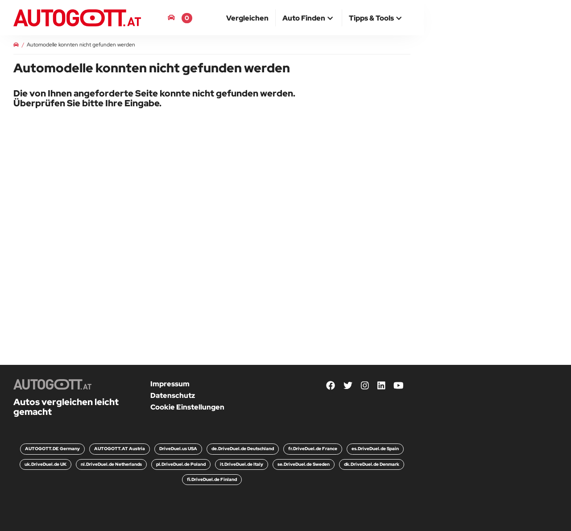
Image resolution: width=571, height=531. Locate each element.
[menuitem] (247, 17)
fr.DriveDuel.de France (312, 449)
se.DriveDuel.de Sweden (303, 464)
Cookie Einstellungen (187, 407)
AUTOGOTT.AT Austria (119, 449)
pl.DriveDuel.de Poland (181, 464)
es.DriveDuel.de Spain (375, 449)
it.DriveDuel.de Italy (241, 464)
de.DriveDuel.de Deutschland (242, 449)
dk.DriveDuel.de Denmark (371, 464)
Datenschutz (172, 395)
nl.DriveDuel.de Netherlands (111, 464)
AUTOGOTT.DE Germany (52, 449)
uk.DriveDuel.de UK (45, 464)
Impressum (170, 384)
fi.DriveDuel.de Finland (212, 479)
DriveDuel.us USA (178, 449)
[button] (308, 19)
